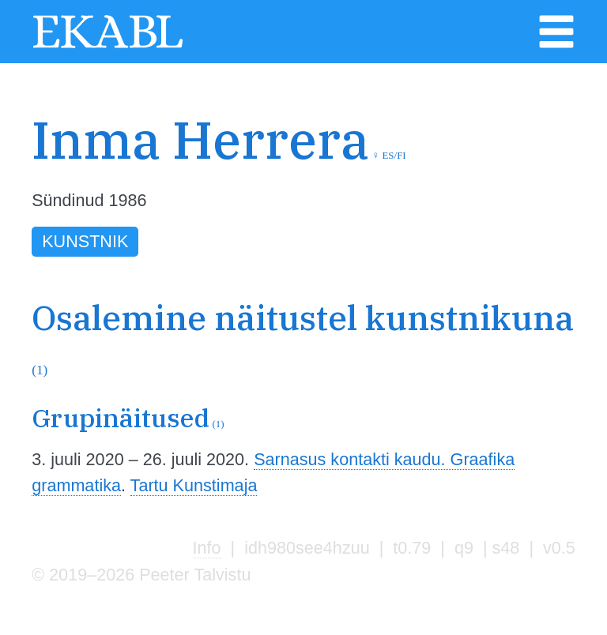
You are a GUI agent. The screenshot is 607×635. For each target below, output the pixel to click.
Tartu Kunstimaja (194, 485)
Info (207, 548)
